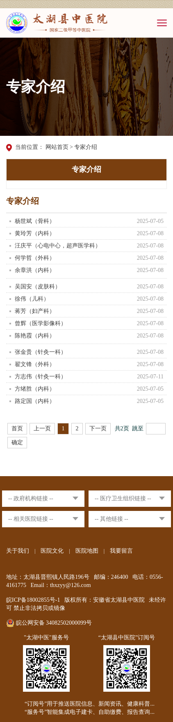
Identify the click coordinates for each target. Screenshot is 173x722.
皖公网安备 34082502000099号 (49, 623)
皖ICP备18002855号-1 (33, 600)
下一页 (98, 428)
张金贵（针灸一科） (40, 352)
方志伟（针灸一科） (40, 376)
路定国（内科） (35, 401)
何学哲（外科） (35, 258)
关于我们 (17, 551)
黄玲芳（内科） (35, 233)
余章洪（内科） (35, 270)
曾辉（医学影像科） (40, 323)
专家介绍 (85, 147)
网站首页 (57, 147)
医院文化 (52, 551)
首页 (17, 428)
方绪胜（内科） (35, 389)
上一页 (42, 428)
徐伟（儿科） (32, 299)
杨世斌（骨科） (35, 221)
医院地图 (86, 551)
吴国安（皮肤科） (38, 286)
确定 (17, 442)
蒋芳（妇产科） (35, 311)
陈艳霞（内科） (35, 336)
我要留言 (121, 551)
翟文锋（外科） (35, 364)
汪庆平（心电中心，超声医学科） (58, 246)
